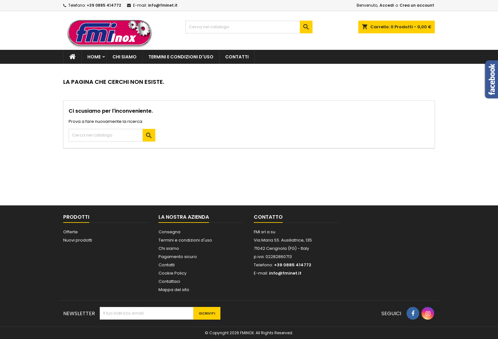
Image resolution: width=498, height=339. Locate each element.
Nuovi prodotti (77, 240)
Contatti (237, 57)
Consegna (169, 232)
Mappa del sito (173, 290)
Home (94, 57)
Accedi (387, 5)
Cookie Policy (172, 273)
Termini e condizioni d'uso (180, 57)
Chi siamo (124, 57)
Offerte (70, 232)
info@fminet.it (163, 5)
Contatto (268, 217)
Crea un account (417, 5)
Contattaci (169, 281)
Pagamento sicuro (177, 257)
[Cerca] (249, 27)
